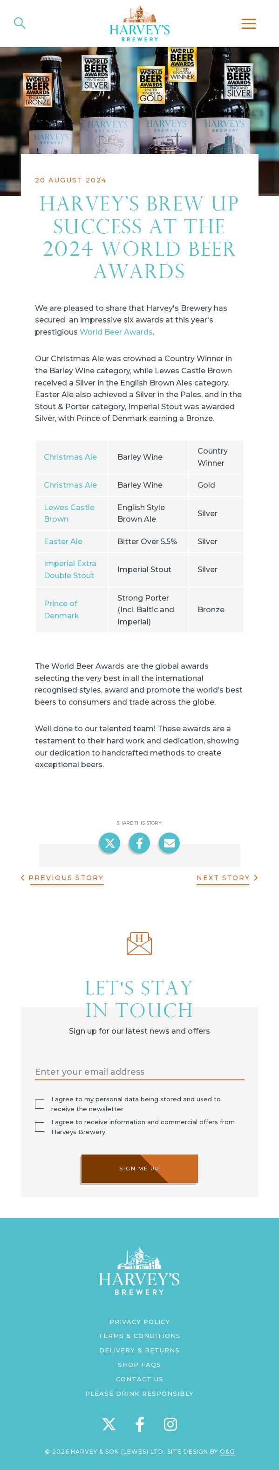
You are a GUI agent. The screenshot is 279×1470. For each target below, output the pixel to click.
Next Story (228, 878)
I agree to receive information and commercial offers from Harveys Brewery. (143, 1126)
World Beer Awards (116, 332)
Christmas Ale (70, 457)
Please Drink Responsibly (139, 1393)
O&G (227, 1451)
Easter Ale (63, 541)
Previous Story (62, 878)
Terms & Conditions (139, 1335)
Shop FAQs (139, 1364)
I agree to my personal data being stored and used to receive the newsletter (136, 1104)
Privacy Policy (139, 1321)
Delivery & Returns (139, 1350)
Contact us (139, 1379)
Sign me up (139, 1168)
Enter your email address (89, 1072)
